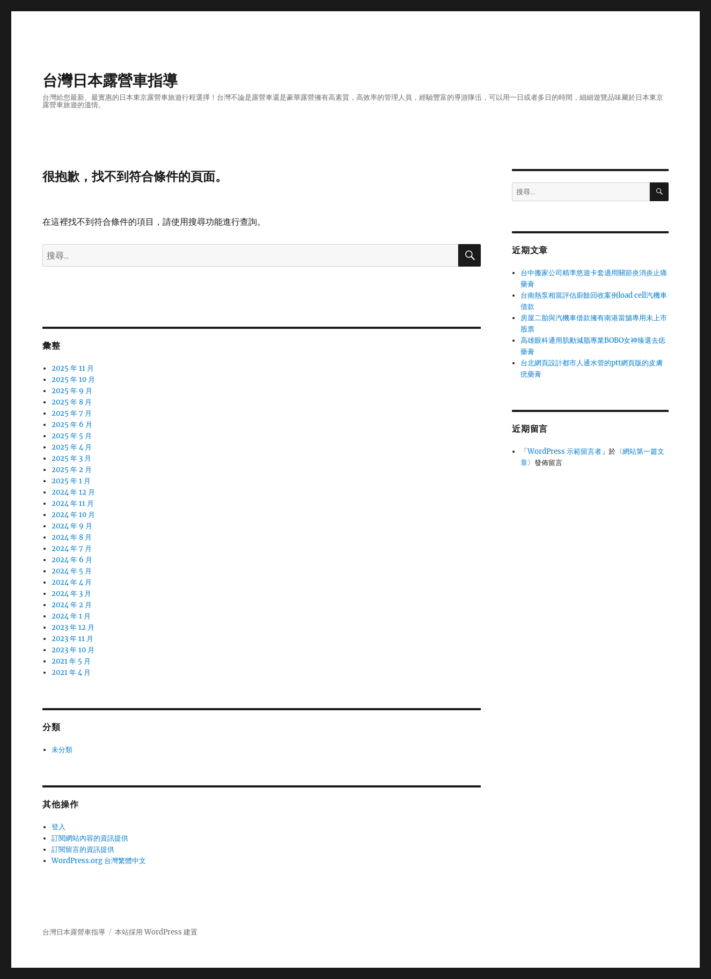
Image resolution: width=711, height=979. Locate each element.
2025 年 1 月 (71, 480)
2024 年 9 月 (72, 526)
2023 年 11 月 (72, 638)
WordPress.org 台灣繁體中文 (99, 860)
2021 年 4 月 (71, 672)
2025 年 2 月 (72, 469)
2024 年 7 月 (72, 548)
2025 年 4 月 (72, 447)
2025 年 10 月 (73, 379)
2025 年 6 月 (72, 424)
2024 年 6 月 (72, 559)
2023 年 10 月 (73, 649)
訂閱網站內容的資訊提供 (90, 838)
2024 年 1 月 (71, 616)
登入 (58, 826)
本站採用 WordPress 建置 (156, 932)
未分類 (62, 749)
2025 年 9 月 (72, 390)
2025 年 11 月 (73, 368)
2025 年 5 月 (72, 435)
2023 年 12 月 (73, 627)
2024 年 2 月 (72, 604)
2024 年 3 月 (71, 593)
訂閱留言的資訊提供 (83, 849)
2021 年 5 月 (71, 661)
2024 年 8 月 (72, 537)
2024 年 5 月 (72, 571)
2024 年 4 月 (72, 582)
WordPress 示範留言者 (564, 451)
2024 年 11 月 (73, 503)
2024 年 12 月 (73, 492)
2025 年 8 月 (72, 402)
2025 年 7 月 (72, 413)
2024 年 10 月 (73, 514)
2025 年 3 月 (71, 458)
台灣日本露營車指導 (110, 80)
